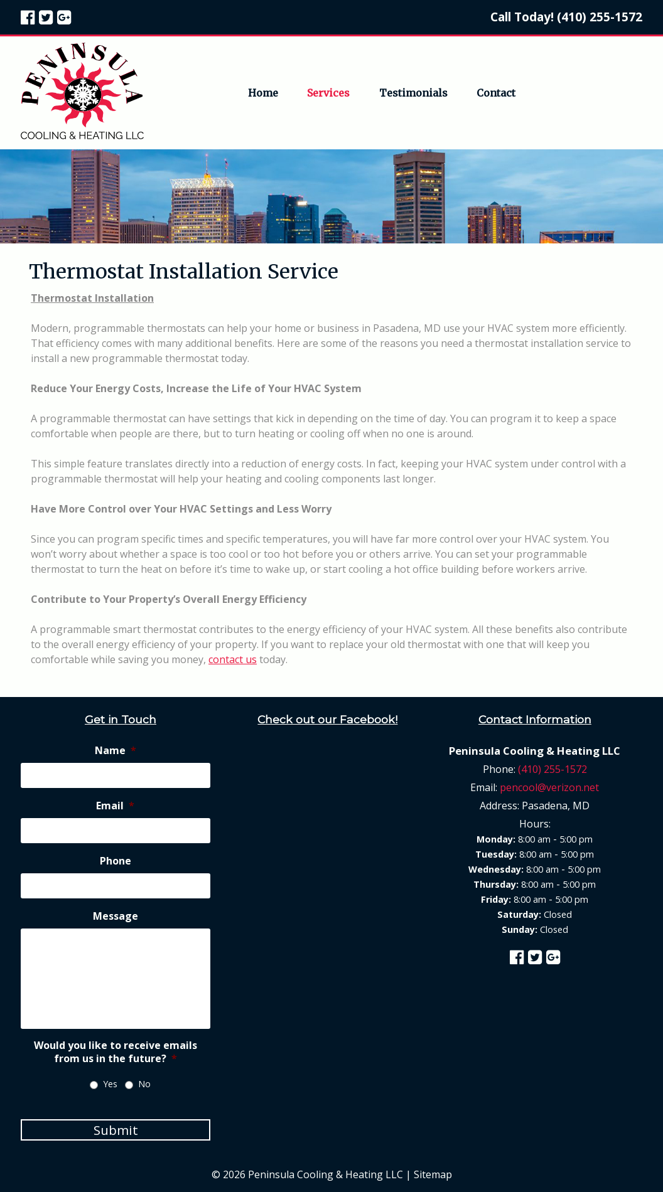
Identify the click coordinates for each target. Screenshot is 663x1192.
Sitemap (433, 1174)
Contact (496, 93)
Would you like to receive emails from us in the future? (115, 1052)
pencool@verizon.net (549, 787)
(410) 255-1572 (599, 16)
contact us (232, 659)
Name (115, 750)
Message (115, 916)
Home (263, 93)
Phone (115, 861)
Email (115, 805)
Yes (110, 1084)
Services (328, 93)
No (144, 1084)
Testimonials (413, 93)
